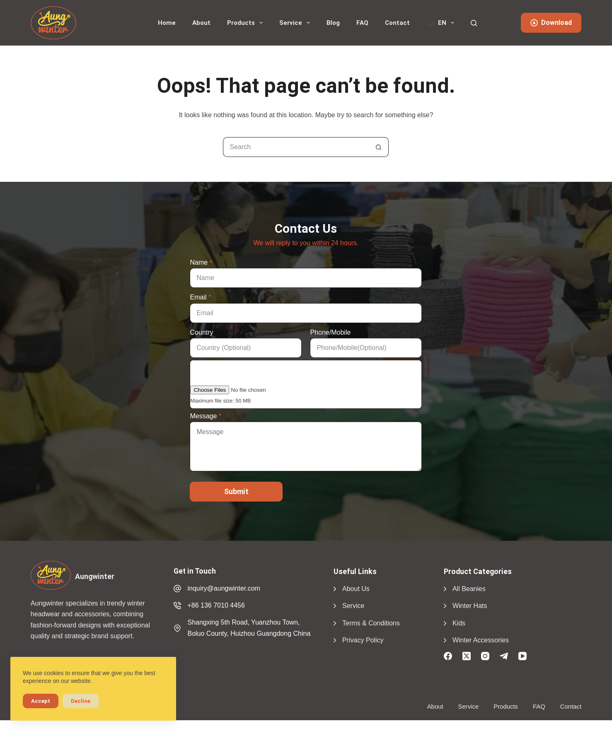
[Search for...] (296, 147)
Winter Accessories (480, 640)
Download (551, 23)
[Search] (474, 23)
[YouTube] (522, 656)
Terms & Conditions (371, 623)
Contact (397, 23)
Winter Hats (469, 605)
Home (167, 23)
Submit (236, 491)
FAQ (362, 23)
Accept (40, 701)
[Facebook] (448, 656)
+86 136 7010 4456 (215, 605)
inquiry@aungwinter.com (223, 588)
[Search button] (379, 147)
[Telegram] (504, 656)
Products (246, 23)
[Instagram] (485, 656)
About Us (356, 588)
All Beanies (469, 588)
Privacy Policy (363, 640)
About (201, 23)
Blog (333, 23)
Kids (458, 623)
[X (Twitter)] (466, 656)
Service (296, 23)
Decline (80, 701)
